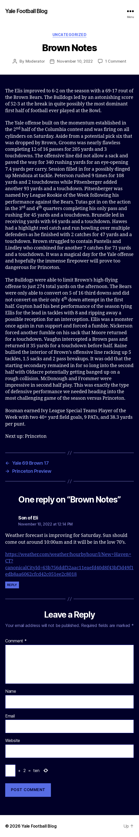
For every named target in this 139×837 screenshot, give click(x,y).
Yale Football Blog (26, 11)
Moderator (35, 61)
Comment (16, 641)
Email (10, 716)
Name (10, 691)
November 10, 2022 (75, 61)
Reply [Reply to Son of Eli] (12, 585)
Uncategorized (69, 34)
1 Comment (115, 61)
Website (12, 740)
